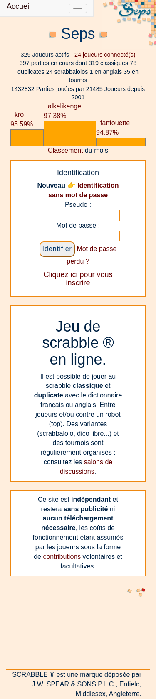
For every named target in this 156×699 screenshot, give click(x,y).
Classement (65, 150)
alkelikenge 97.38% (62, 111)
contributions (62, 556)
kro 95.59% (21, 119)
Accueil (19, 6)
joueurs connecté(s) (104, 54)
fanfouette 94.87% (113, 127)
